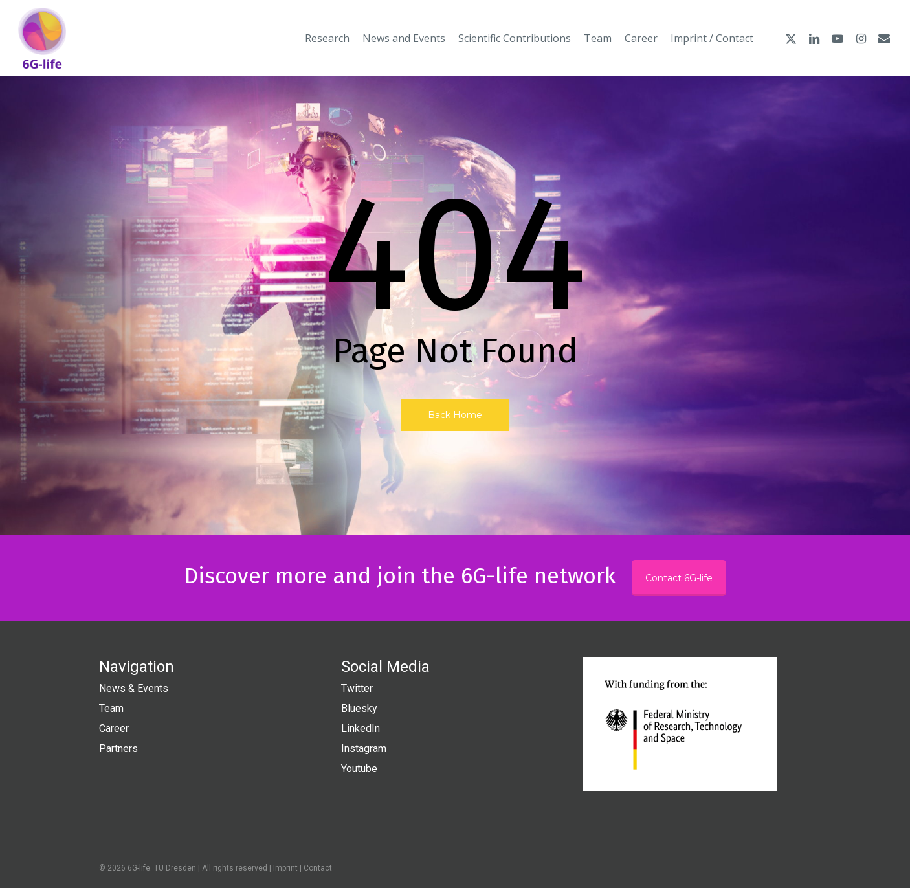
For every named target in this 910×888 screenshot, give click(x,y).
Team (111, 708)
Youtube (359, 768)
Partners (118, 748)
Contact (318, 867)
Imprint (285, 867)
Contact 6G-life (679, 578)
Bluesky (359, 708)
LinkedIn (360, 728)
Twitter (357, 688)
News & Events (133, 688)
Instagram (363, 748)
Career (114, 728)
